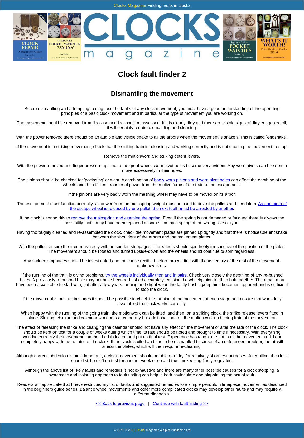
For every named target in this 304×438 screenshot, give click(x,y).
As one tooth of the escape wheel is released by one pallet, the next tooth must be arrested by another (178, 206)
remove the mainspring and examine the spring (115, 218)
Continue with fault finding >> (180, 403)
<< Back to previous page (120, 403)
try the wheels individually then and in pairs (146, 275)
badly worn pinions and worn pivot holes (192, 180)
